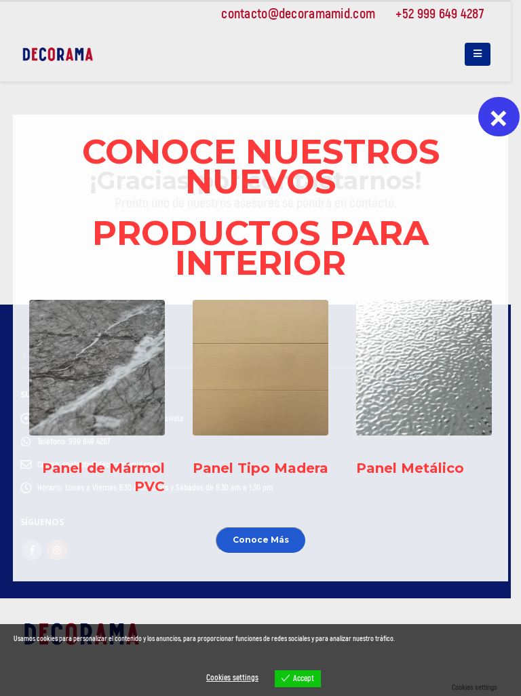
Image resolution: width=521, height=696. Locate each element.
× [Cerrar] (498, 116)
